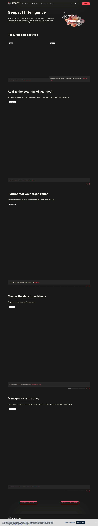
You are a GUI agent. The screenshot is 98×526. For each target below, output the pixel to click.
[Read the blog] (49, 345)
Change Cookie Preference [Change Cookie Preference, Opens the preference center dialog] (70, 522)
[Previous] (87, 184)
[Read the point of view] (69, 61)
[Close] (96, 522)
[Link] (49, 448)
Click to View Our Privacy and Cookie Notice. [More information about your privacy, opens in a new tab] (23, 524)
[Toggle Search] (71, 4)
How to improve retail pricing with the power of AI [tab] (69, 490)
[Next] (89, 184)
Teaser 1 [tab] (69, 388)
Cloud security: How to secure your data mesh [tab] (66, 490)
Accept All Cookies (80, 522)
